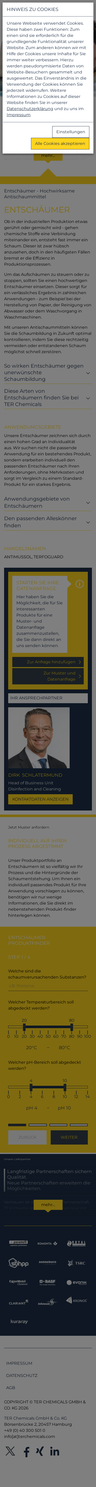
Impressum (18, 114)
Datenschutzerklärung (30, 108)
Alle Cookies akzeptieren (60, 143)
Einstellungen (70, 131)
